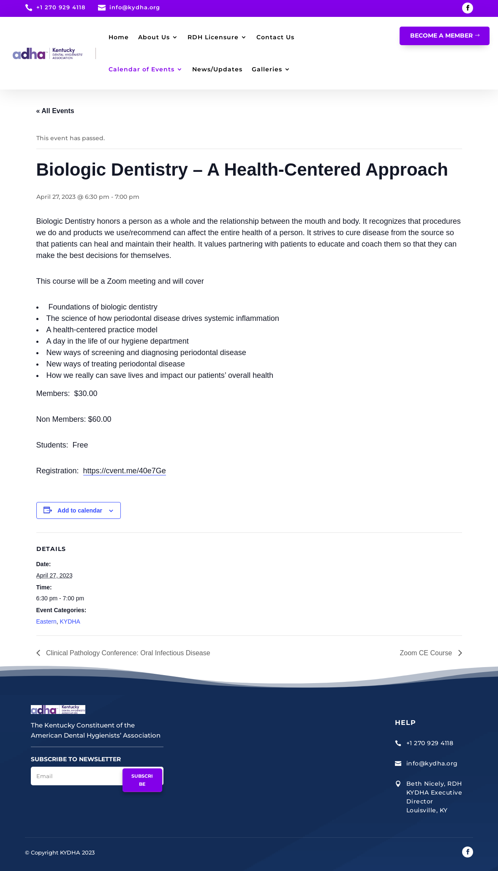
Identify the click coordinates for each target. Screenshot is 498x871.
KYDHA (70, 621)
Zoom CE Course (427, 653)
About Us (154, 37)
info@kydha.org (134, 7)
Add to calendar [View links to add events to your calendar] (79, 510)
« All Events (55, 110)
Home (119, 37)
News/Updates (217, 69)
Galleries (267, 69)
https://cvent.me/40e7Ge (124, 471)
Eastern (46, 621)
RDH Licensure (213, 37)
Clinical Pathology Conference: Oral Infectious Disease (127, 653)
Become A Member (441, 35)
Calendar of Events (141, 69)
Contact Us (275, 37)
